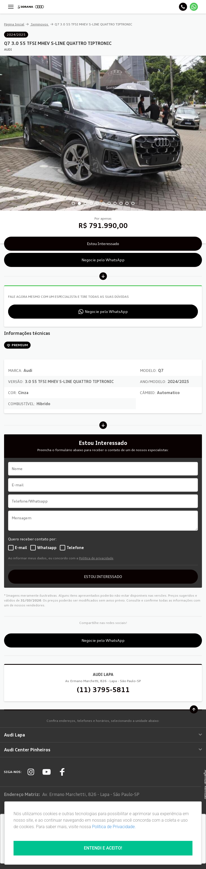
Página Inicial (14, 24)
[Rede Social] (30, 771)
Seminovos (39, 24)
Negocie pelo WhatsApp (103, 259)
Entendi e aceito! (103, 848)
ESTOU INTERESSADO (103, 576)
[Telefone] (183, 7)
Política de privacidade (96, 558)
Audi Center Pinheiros (103, 749)
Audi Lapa (103, 735)
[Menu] (11, 7)
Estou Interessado (103, 243)
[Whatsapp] (194, 7)
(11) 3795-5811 (103, 690)
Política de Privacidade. (114, 826)
